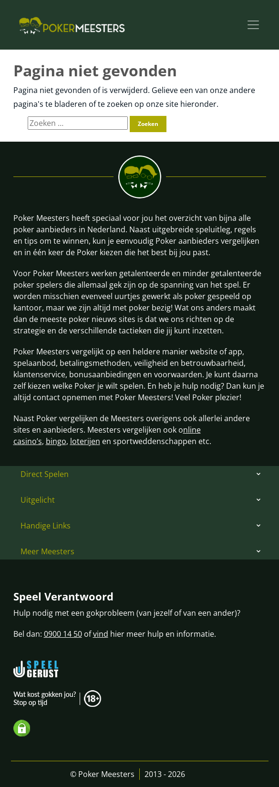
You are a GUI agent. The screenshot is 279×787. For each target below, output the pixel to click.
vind (100, 634)
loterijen (85, 441)
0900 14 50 (63, 634)
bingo (56, 441)
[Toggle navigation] (253, 25)
